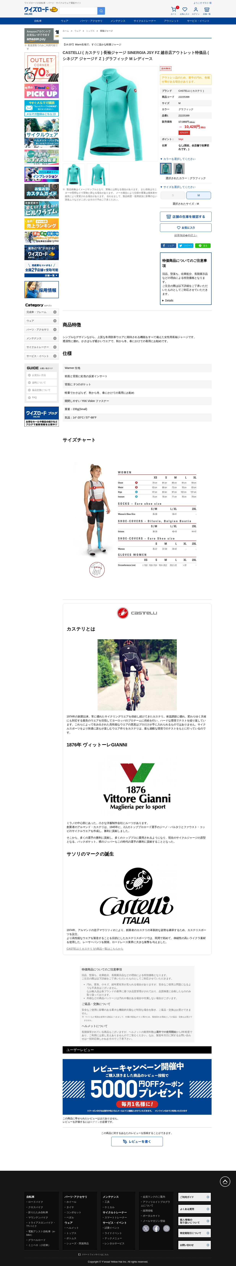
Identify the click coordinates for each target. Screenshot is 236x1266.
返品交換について (41, 390)
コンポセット (73, 1212)
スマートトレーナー (116, 1217)
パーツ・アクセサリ (91, 20)
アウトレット (171, 20)
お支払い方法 (39, 375)
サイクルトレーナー (145, 20)
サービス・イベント (198, 20)
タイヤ (70, 1207)
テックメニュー (113, 1238)
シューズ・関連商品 (77, 1243)
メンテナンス (118, 20)
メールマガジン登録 (154, 1221)
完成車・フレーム (36, 312)
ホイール (71, 1201)
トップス (71, 1233)
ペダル (70, 1217)
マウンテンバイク (38, 1217)
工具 (107, 1201)
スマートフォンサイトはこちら (95, 1254)
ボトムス (71, 1238)
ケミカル (110, 1207)
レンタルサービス (114, 1243)
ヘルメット (72, 1227)
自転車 (38, 20)
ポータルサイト (151, 1215)
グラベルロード (37, 1240)
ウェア (64, 20)
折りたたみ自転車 (38, 1212)
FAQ (34, 397)
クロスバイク (35, 1207)
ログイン (95, 1121)
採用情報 (148, 1210)
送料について (39, 382)
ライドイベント (113, 1233)
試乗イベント (112, 1227)
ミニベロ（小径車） (39, 1245)
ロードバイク (35, 1201)
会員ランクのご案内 (154, 1196)
